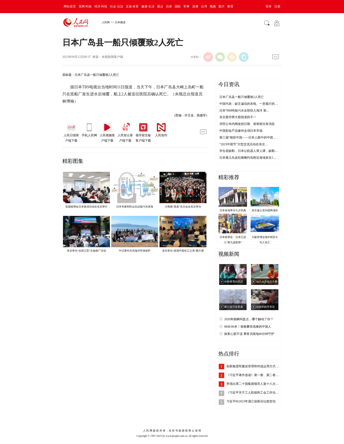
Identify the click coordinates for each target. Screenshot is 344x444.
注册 (277, 6)
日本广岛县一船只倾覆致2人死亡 (241, 97)
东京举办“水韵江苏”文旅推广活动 (86, 250)
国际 (178, 6)
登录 (268, 6)
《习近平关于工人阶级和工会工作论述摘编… (257, 392)
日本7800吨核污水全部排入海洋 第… (244, 110)
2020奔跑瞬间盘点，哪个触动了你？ (248, 319)
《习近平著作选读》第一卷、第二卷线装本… (257, 375)
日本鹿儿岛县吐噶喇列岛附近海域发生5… (247, 157)
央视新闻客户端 (112, 57)
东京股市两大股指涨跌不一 (237, 117)
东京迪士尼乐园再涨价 (265, 210)
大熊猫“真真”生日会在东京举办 (183, 206)
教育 (230, 6)
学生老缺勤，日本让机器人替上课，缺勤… (248, 151)
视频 (213, 6)
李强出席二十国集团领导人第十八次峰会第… (257, 383)
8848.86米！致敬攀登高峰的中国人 (247, 326)
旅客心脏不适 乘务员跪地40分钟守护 (249, 334)
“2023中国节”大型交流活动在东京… (243, 144)
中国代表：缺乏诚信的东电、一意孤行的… (248, 103)
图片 (222, 6)
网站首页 (70, 6)
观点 (160, 6)
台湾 (204, 6)
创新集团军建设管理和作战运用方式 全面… (256, 366)
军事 (186, 6)
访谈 (169, 6)
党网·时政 (85, 6)
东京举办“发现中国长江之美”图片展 (183, 250)
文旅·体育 (132, 6)
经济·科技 (101, 6)
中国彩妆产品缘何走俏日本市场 (240, 130)
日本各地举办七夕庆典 (233, 210)
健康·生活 (147, 6)
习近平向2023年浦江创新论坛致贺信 (251, 401)
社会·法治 (116, 6)
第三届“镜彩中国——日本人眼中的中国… (247, 137)
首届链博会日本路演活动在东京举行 (86, 206)
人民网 (106, 22)
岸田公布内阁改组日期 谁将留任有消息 (247, 124)
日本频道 (120, 22)
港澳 (195, 6)
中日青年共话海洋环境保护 (134, 250)
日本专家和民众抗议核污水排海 (134, 206)
